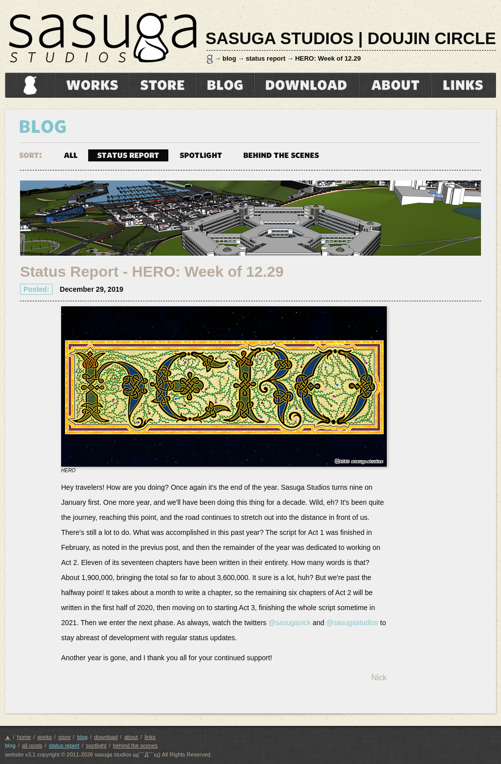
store (162, 85)
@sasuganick (290, 623)
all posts (32, 745)
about (395, 85)
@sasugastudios (352, 623)
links (463, 85)
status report (265, 58)
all (70, 154)
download (306, 85)
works (91, 85)
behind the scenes (281, 154)
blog (229, 58)
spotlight (200, 154)
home (28, 85)
